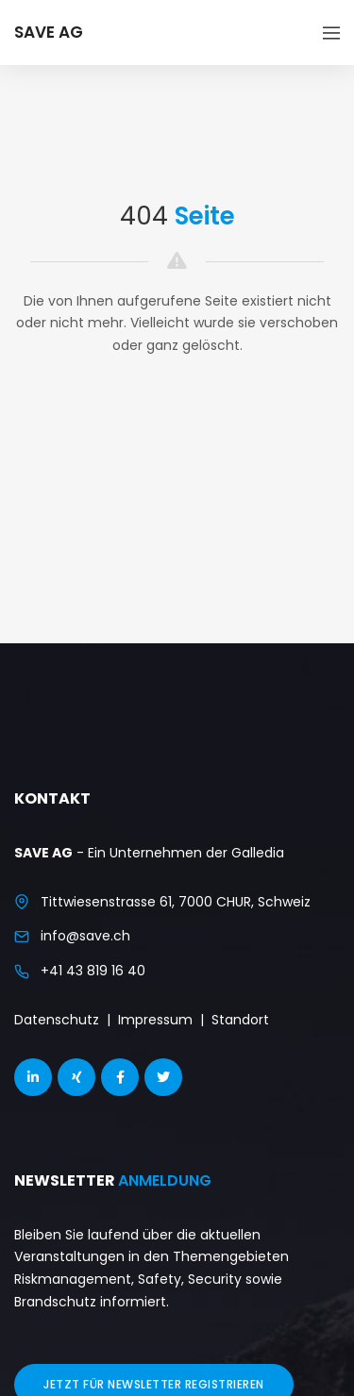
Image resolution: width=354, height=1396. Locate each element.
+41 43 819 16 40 (93, 970)
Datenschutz (56, 1019)
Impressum (155, 1019)
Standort (240, 1019)
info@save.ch (85, 935)
